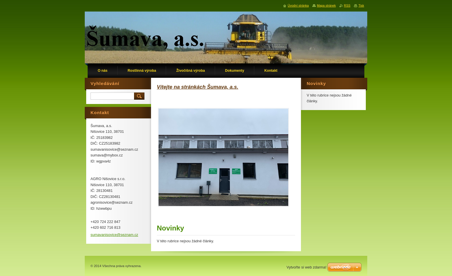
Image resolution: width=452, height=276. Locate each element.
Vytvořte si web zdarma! (306, 267)
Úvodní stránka (298, 5)
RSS (347, 5)
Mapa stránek (326, 5)
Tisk (361, 5)
